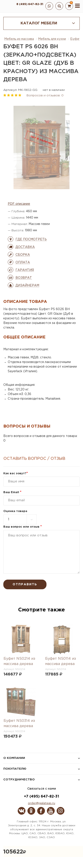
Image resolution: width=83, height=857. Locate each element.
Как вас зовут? (15, 473)
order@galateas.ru (41, 803)
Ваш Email (12, 492)
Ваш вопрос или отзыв (22, 526)
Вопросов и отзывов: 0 (45, 95)
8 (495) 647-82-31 (29, 4)
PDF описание (19, 204)
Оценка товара (15, 511)
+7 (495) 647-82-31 (41, 796)
